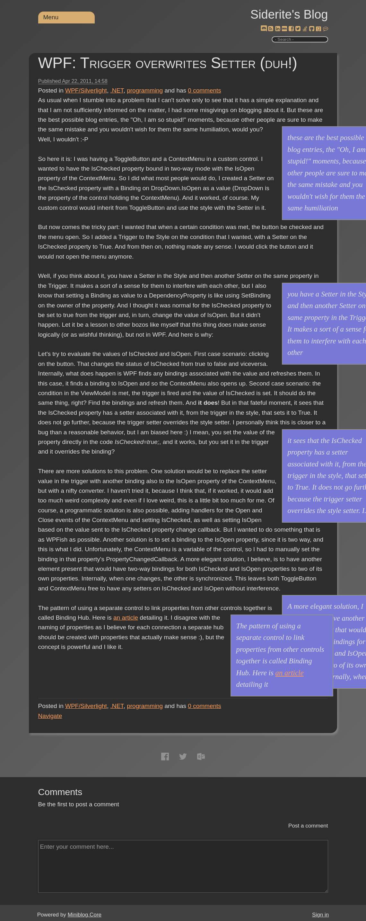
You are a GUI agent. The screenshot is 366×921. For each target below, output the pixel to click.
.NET (116, 90)
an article (125, 617)
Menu (51, 17)
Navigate (50, 716)
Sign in (320, 915)
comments (204, 90)
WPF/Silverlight (86, 90)
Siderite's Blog (289, 14)
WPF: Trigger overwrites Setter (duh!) (167, 62)
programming (145, 90)
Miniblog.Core (84, 915)
